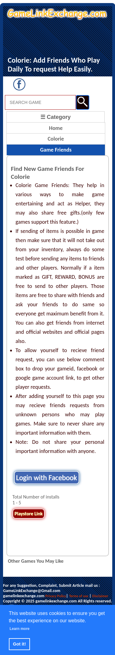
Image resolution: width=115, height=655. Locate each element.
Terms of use (78, 596)
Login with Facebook (46, 477)
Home (56, 128)
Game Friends (56, 149)
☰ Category (55, 117)
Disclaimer (100, 596)
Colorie (56, 138)
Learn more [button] (19, 629)
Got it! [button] (19, 644)
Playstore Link (29, 514)
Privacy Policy (55, 596)
